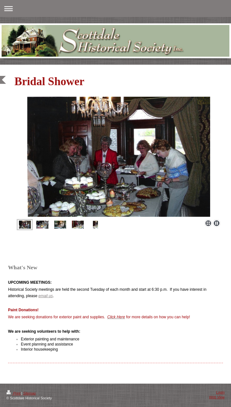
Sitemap (29, 393)
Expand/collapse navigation (115, 8)
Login (220, 392)
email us (45, 296)
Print (13, 393)
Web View (217, 397)
